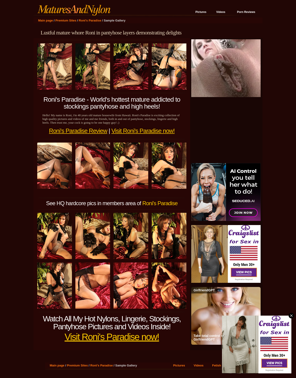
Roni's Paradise (90, 20)
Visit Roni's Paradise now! (143, 130)
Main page (45, 20)
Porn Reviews (246, 12)
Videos (220, 12)
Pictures (200, 12)
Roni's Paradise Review (78, 130)
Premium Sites (65, 20)
